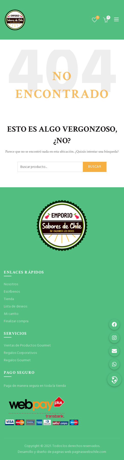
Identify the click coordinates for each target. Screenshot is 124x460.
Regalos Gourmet (17, 360)
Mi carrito (11, 314)
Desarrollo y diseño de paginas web (44, 452)
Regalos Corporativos (20, 353)
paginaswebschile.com (89, 452)
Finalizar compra (16, 321)
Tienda (9, 299)
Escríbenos (12, 292)
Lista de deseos (97, 17)
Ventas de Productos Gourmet (27, 346)
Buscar (94, 167)
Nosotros (11, 284)
